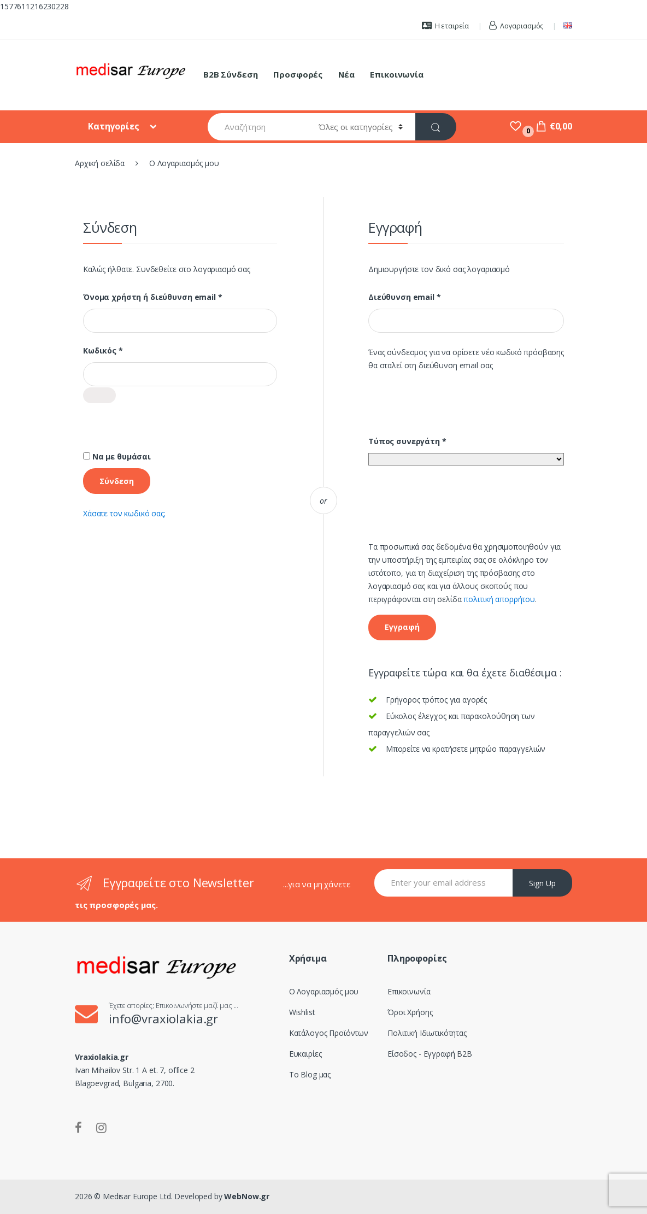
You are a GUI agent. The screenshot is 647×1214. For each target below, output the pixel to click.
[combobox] (257, 126)
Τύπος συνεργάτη (407, 441)
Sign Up (542, 883)
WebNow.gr (246, 1196)
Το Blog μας (310, 1074)
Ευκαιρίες (305, 1053)
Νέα (346, 74)
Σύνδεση (116, 481)
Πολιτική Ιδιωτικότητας (427, 1033)
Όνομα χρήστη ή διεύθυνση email (175, 297)
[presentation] (166, 437)
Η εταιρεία (445, 26)
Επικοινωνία (396, 74)
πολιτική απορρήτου (498, 599)
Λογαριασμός (516, 26)
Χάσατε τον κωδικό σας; (124, 513)
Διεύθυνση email (427, 297)
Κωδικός (125, 351)
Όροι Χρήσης (409, 1012)
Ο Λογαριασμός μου (324, 991)
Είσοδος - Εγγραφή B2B (429, 1053)
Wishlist (302, 1012)
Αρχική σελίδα (100, 163)
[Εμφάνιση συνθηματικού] (99, 395)
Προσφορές (297, 74)
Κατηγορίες (114, 126)
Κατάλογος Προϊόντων (328, 1033)
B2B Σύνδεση (230, 74)
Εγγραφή (402, 627)
